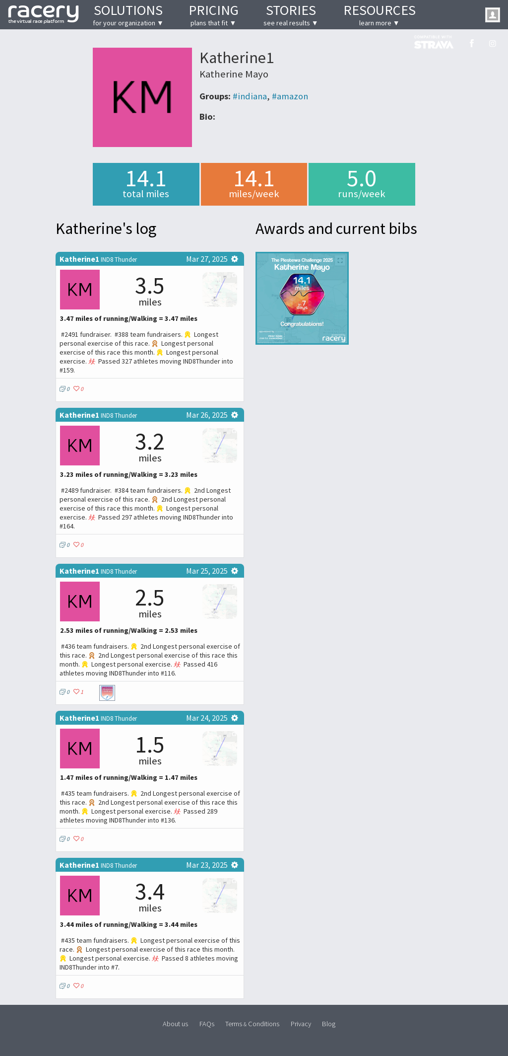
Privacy (301, 1023)
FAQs (206, 1023)
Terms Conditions (252, 1023)
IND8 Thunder (119, 259)
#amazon (290, 96)
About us (175, 1023)
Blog (328, 1023)
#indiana (250, 96)
